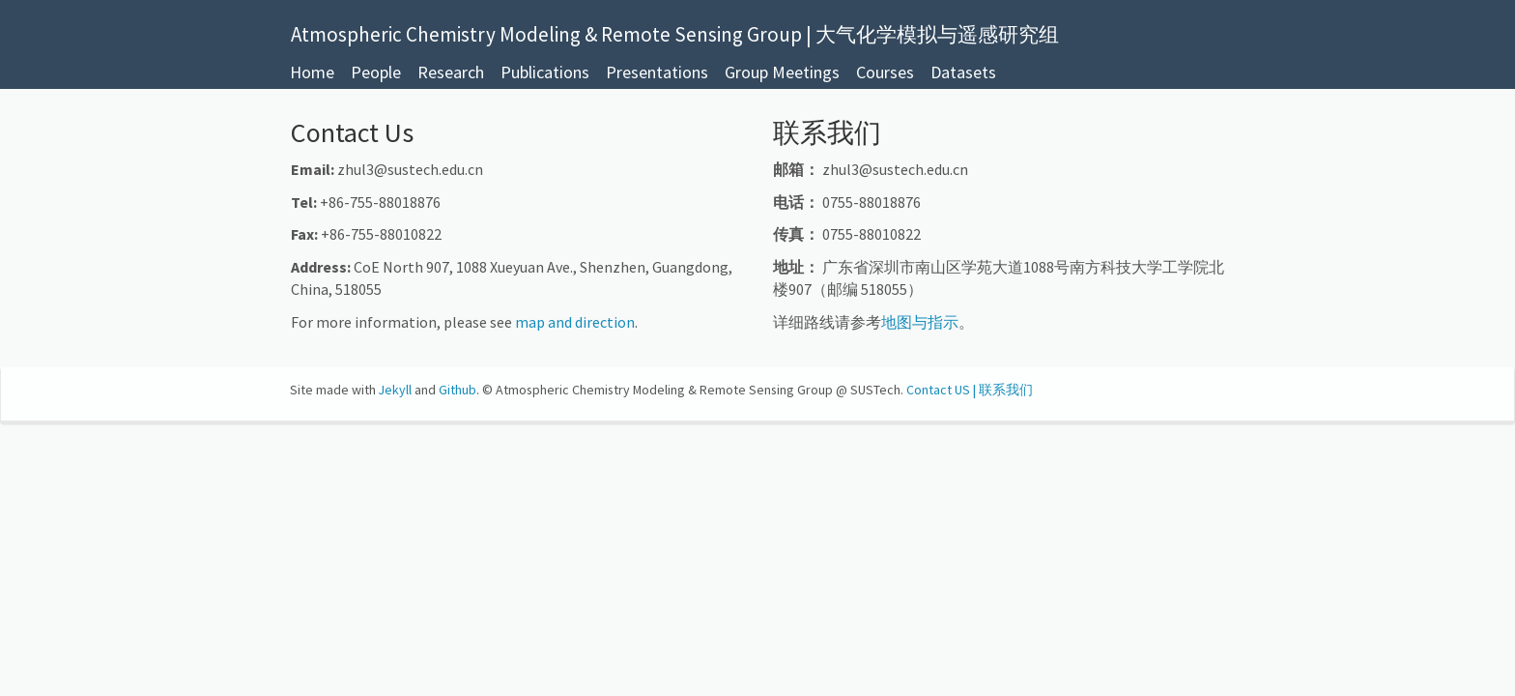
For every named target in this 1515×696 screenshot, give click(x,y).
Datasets (963, 72)
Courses (885, 72)
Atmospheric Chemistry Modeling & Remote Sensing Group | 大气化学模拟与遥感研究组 (675, 32)
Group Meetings (782, 72)
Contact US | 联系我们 (969, 389)
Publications (544, 72)
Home (312, 72)
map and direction (575, 322)
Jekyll (395, 389)
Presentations (657, 72)
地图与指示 (919, 322)
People (376, 72)
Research (450, 72)
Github (457, 389)
